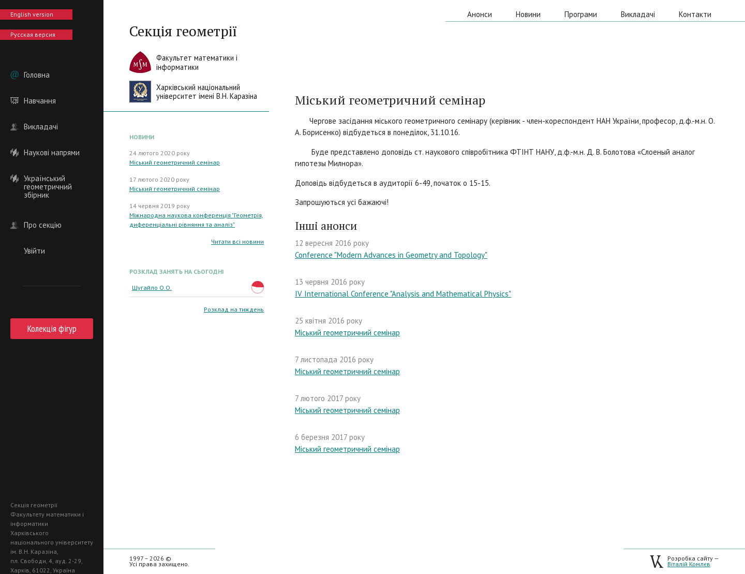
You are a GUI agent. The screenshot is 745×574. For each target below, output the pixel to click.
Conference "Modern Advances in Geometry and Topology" (391, 255)
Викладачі (41, 127)
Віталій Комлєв (688, 564)
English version (31, 14)
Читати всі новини (237, 241)
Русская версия (32, 34)
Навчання (40, 101)
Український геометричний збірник (48, 178)
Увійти (34, 251)
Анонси (479, 14)
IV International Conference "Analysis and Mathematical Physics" (403, 294)
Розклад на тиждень (234, 309)
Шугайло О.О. (152, 287)
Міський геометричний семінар (174, 162)
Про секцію (43, 225)
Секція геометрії (183, 31)
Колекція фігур (52, 328)
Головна (37, 75)
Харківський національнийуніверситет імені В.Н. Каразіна (206, 92)
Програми (580, 14)
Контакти (695, 14)
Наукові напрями (52, 153)
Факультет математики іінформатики (196, 62)
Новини (528, 14)
